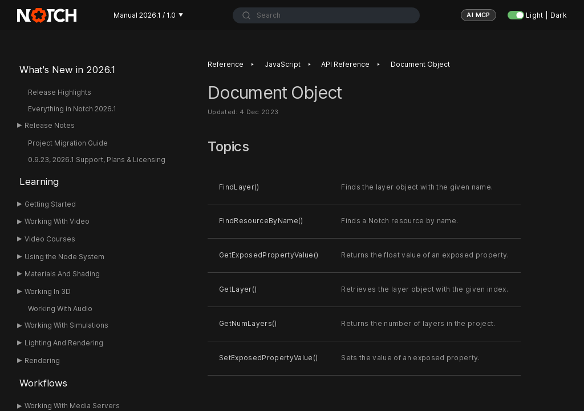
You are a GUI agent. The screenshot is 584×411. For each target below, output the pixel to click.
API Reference (345, 64)
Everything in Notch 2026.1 (72, 108)
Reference (226, 64)
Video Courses (50, 239)
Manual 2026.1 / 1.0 (148, 15)
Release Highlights (59, 92)
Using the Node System (64, 256)
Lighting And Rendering (64, 343)
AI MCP (478, 15)
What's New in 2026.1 (67, 69)
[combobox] (326, 15)
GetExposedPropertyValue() (268, 255)
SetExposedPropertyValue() (268, 357)
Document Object (420, 64)
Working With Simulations (66, 325)
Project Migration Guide (68, 143)
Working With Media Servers (72, 405)
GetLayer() (238, 289)
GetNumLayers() (248, 323)
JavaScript (283, 64)
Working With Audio (60, 308)
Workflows (43, 383)
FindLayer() (239, 187)
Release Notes (50, 125)
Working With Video (57, 221)
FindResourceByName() (261, 221)
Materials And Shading (62, 273)
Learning (39, 181)
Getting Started (50, 204)
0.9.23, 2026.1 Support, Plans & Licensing (96, 159)
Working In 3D (48, 291)
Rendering (42, 360)
